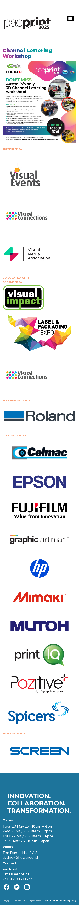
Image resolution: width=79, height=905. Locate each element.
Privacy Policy (69, 901)
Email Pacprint (16, 874)
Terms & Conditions (52, 901)
